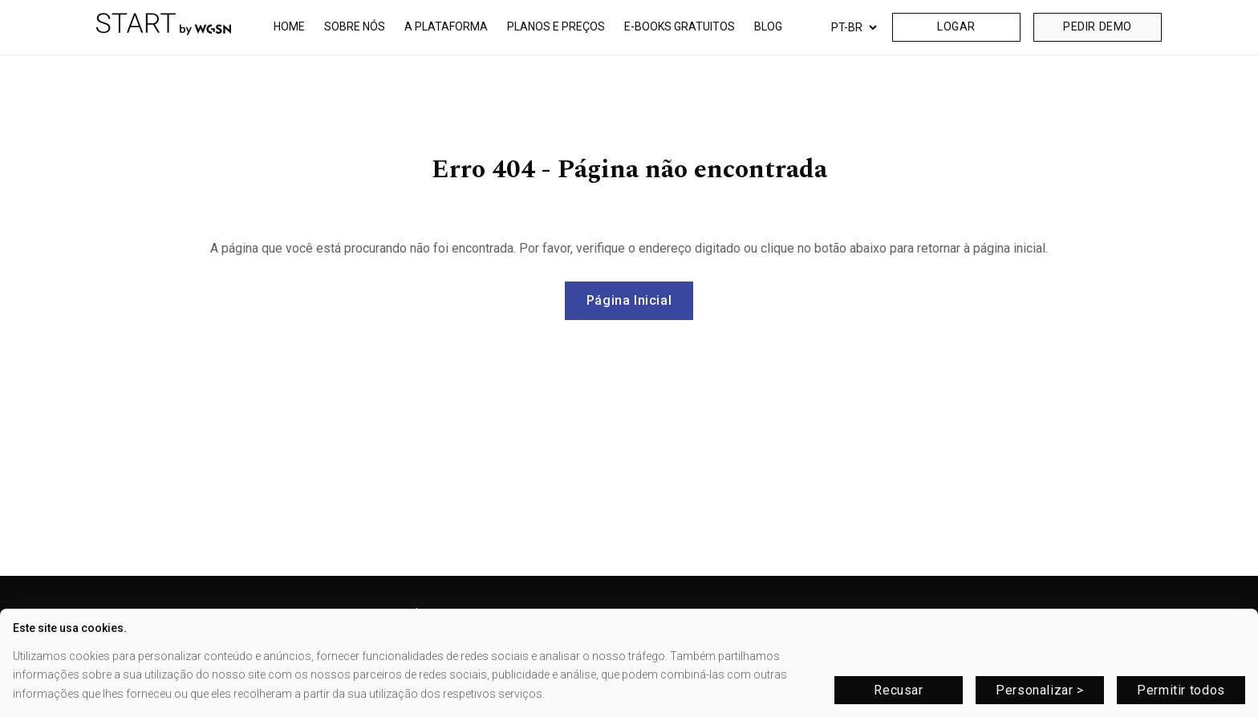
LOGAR (956, 26)
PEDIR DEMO (1097, 26)
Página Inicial (629, 300)
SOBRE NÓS (354, 26)
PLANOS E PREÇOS (556, 26)
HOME (289, 26)
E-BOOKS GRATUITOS (679, 26)
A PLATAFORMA (446, 26)
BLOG (768, 26)
